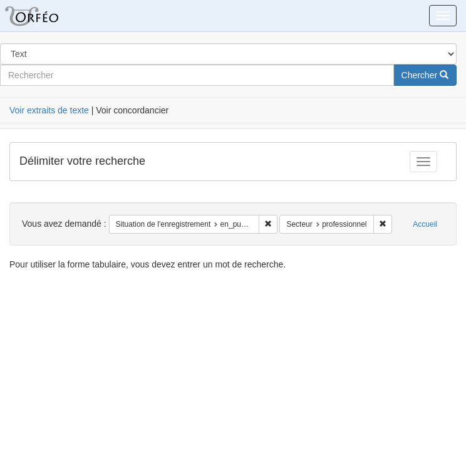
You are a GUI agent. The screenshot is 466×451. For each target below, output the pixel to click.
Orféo (47, 15)
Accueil (425, 224)
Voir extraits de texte (49, 110)
